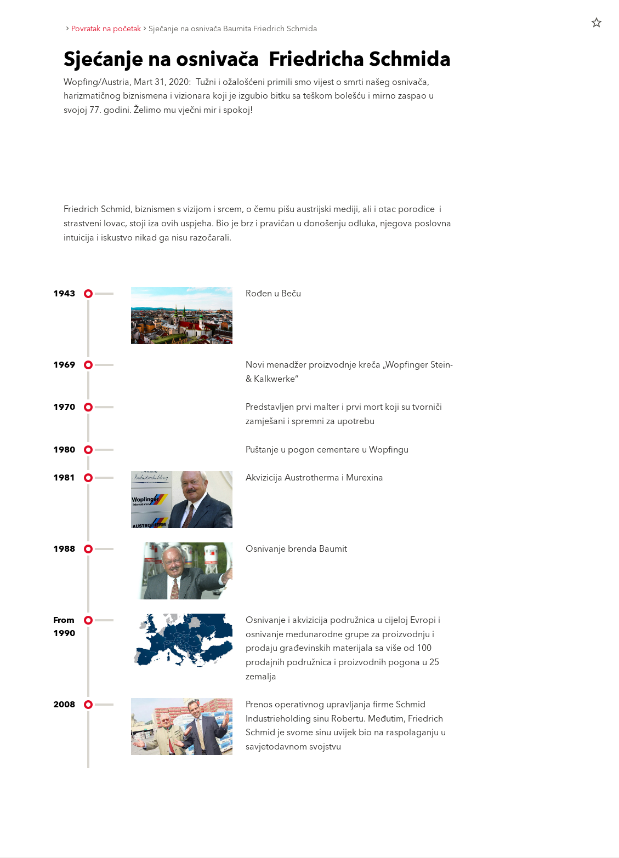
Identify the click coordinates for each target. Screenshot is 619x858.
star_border (596, 22)
